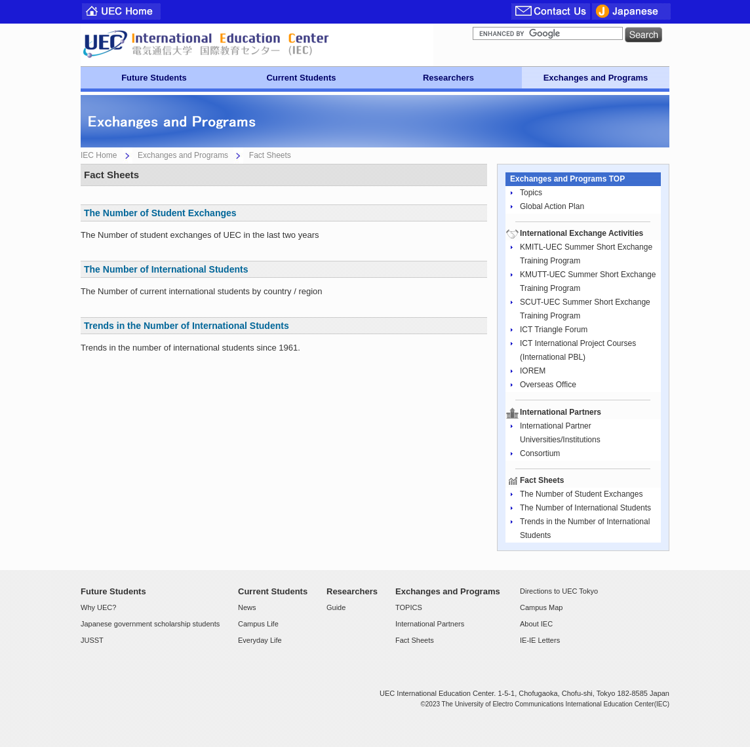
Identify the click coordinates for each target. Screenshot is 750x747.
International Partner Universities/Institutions (560, 432)
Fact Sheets (414, 640)
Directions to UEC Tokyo (559, 591)
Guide (335, 607)
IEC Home (99, 155)
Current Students (301, 78)
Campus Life (258, 624)
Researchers (448, 78)
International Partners (429, 624)
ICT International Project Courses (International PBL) (578, 350)
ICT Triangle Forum (553, 329)
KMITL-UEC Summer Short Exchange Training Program (586, 253)
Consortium (540, 453)
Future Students (154, 78)
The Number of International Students (166, 269)
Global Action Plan (552, 206)
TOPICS (408, 607)
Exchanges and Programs (595, 78)
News (247, 607)
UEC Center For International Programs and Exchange (257, 45)
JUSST (92, 640)
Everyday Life (260, 640)
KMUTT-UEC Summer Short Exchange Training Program (588, 281)
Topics (531, 192)
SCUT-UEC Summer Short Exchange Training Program (585, 308)
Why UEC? (98, 607)
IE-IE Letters (540, 640)
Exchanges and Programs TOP (567, 178)
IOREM (532, 370)
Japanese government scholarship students (150, 624)
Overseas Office (548, 384)
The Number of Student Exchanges (160, 213)
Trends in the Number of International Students (186, 325)
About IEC (536, 624)
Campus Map (541, 607)
